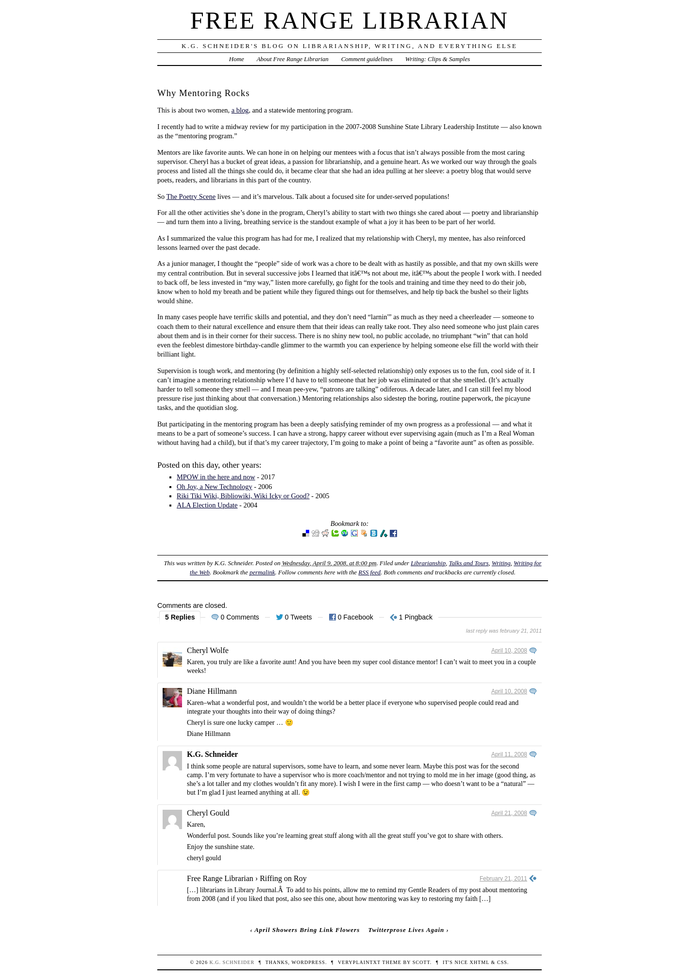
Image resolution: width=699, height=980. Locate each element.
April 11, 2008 (509, 754)
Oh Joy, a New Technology (214, 486)
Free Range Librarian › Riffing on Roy (247, 878)
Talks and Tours (469, 563)
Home (236, 59)
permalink (262, 572)
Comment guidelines (367, 59)
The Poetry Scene (191, 196)
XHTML (479, 962)
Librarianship (428, 563)
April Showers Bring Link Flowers (307, 929)
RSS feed (369, 572)
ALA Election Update (207, 505)
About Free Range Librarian (293, 59)
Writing (501, 563)
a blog (240, 110)
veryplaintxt (359, 962)
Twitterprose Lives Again (406, 929)
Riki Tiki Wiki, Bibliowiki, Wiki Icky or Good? (243, 496)
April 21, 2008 (509, 813)
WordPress (308, 962)
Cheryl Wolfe (208, 650)
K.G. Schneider (212, 754)
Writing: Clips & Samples (437, 59)
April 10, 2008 (509, 650)
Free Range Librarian (349, 20)
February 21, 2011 (503, 878)
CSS (502, 962)
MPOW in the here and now (216, 477)
